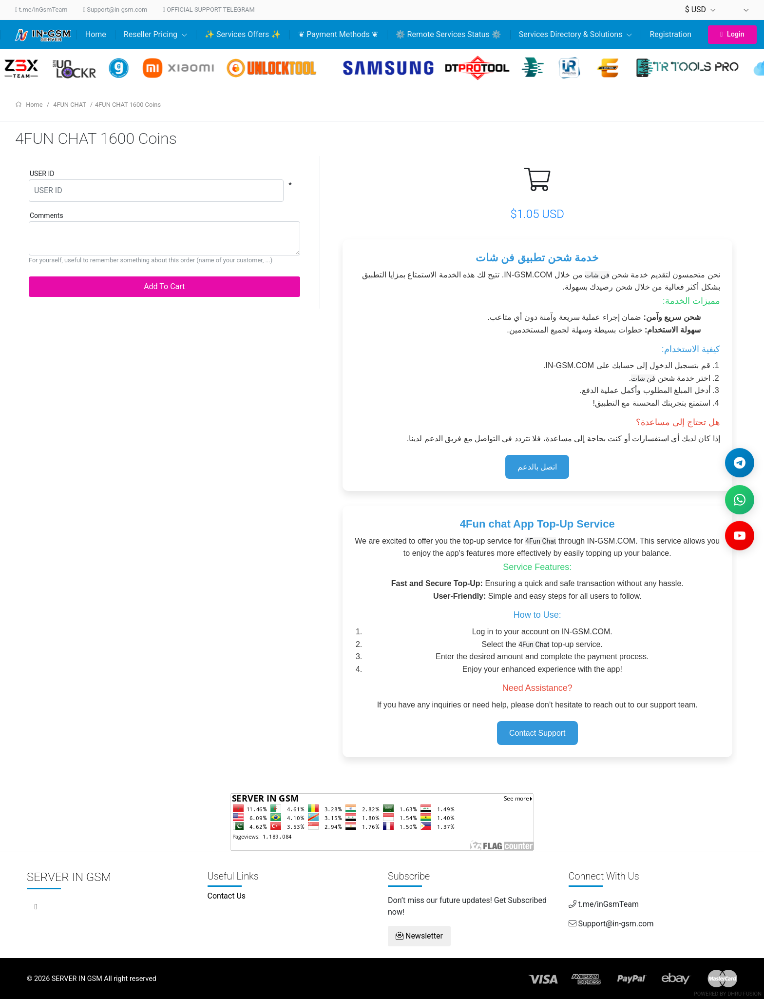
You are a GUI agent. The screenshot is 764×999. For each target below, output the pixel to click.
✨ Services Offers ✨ (243, 34)
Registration (670, 34)
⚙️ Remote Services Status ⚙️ (448, 34)
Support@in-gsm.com (611, 923)
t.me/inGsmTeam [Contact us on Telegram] (41, 9)
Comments (46, 215)
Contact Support (537, 733)
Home (95, 34)
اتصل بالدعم (537, 467)
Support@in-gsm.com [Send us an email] (115, 9)
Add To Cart (164, 286)
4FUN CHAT (70, 104)
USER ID (42, 173)
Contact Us (227, 896)
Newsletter (419, 935)
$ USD (700, 9)
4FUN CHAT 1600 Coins (128, 104)
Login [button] (732, 34)
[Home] (44, 34)
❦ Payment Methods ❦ (338, 34)
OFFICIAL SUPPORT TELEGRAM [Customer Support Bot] (208, 9)
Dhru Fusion (744, 994)
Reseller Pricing (155, 34)
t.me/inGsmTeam (604, 904)
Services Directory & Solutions (575, 34)
